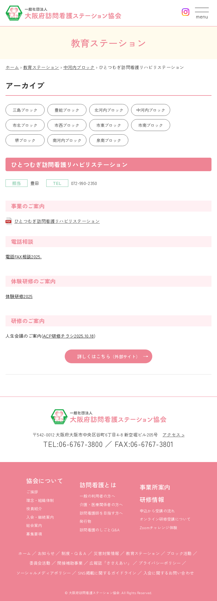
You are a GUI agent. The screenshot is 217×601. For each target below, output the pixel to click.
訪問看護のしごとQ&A (100, 529)
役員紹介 (34, 508)
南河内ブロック (67, 140)
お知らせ (46, 553)
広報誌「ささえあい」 (110, 563)
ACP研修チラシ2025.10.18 (68, 335)
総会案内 (34, 525)
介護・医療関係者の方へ (101, 504)
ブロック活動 (179, 553)
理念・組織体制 (40, 500)
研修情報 (152, 499)
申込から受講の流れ (157, 510)
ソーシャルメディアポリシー (43, 573)
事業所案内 (155, 486)
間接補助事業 (70, 563)
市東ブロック (108, 125)
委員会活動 (40, 563)
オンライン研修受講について (165, 519)
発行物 (85, 521)
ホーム (12, 67)
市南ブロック (150, 125)
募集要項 (34, 534)
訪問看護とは (98, 484)
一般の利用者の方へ (97, 496)
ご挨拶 (32, 492)
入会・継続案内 (40, 517)
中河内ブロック (79, 67)
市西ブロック (67, 125)
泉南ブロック (108, 140)
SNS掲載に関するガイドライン (107, 573)
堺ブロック (25, 140)
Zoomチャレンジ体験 (158, 527)
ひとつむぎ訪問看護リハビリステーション (57, 221)
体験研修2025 (19, 296)
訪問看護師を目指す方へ (101, 513)
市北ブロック (25, 125)
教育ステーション (41, 67)
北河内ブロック (108, 110)
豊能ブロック (67, 110)
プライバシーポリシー (160, 563)
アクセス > (173, 434)
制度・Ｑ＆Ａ (74, 553)
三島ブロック (25, 110)
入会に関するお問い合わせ (168, 573)
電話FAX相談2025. (24, 256)
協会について (44, 480)
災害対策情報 (106, 553)
